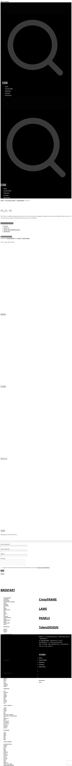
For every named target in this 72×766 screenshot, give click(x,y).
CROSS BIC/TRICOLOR (8, 643)
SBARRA (5, 686)
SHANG (5, 619)
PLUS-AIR (5, 758)
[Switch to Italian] (11, 103)
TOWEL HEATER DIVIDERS (9, 765)
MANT (5, 719)
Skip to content (5, 1)
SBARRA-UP (6, 669)
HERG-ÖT (5, 678)
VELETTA (5, 727)
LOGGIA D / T (6, 718)
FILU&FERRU (6, 605)
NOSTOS (5, 613)
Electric (20, 238)
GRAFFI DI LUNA (7, 609)
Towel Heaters (26, 238)
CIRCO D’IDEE (6, 600)
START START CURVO (8, 764)
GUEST (5, 675)
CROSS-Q (5, 630)
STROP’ (5, 621)
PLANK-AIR (6, 754)
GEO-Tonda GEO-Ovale (8, 714)
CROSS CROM (6, 644)
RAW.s (5, 760)
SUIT (4, 703)
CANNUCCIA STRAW (8, 744)
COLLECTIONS (9, 89)
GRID (5, 611)
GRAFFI (5, 608)
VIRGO (5, 624)
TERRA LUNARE (7, 622)
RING (5, 738)
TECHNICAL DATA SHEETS (7, 223)
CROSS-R (5, 646)
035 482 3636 (45, 640)
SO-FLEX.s (6, 725)
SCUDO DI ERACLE (7, 617)
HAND (5, 677)
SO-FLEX (5, 700)
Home (6, 86)
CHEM (5, 732)
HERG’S (5, 679)
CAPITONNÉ (6, 599)
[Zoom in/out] (39, 680)
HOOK (5, 680)
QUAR (5, 655)
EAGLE (5, 603)
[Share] (42, 680)
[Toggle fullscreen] (41, 680)
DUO (4, 711)
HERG (5, 665)
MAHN (5, 750)
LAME (5, 662)
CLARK (5, 709)
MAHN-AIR (6, 752)
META (5, 666)
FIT (4, 650)
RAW (4, 736)
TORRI (5, 670)
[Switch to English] (42, 674)
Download (8, 91)
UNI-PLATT (6, 726)
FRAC (5, 748)
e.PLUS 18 (6, 228)
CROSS (5, 639)
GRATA (5, 735)
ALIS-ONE (5, 636)
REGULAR (5, 668)
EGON (5, 693)
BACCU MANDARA (7, 597)
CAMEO (5, 708)
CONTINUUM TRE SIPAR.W (9, 601)
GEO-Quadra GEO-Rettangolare (10, 715)
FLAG (5, 713)
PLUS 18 (6, 226)
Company (7, 93)
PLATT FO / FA (6, 723)
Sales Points (8, 95)
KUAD (5, 749)
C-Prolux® (6, 692)
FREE (4, 651)
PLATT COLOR (6, 721)
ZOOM (5, 657)
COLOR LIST (7, 231)
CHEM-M (5, 745)
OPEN (5, 697)
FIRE (4, 607)
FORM (5, 734)
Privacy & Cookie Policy (43, 567)
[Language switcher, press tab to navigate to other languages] (9, 100)
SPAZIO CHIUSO (7, 620)
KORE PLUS (6, 652)
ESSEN (5, 648)
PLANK (5, 753)
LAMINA (5, 695)
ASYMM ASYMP (7, 638)
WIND (5, 739)
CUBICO (5, 710)
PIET (4, 615)
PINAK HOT (6, 616)
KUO (4, 682)
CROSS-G (5, 629)
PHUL (5, 699)
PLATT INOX (6, 722)
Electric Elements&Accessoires (12, 230)
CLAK (5, 691)
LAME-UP (5, 664)
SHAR (5, 761)
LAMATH (5, 683)
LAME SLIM (6, 684)
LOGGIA (5, 696)
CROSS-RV (6, 647)
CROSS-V (5, 631)
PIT (4, 653)
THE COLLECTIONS (10, 200)
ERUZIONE (6, 604)
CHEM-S (5, 746)
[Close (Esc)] (43, 680)
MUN (5, 612)
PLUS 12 (5, 756)
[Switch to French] (11, 106)
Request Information (6, 236)
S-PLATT (5, 701)
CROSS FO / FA (6, 642)
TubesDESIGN (20, 200)
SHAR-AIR (5, 762)
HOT (4, 717)
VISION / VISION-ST (7, 656)
